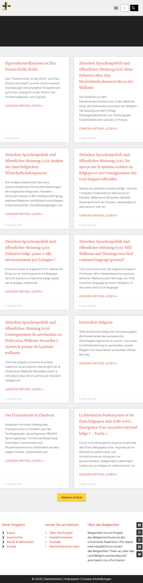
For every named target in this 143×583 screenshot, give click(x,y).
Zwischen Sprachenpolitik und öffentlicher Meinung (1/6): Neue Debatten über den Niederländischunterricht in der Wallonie (106, 75)
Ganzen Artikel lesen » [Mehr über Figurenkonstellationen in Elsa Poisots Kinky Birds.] (24, 106)
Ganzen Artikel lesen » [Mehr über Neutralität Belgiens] (98, 363)
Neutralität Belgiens (96, 322)
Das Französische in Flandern (29, 415)
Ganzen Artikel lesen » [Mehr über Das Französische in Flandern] (24, 461)
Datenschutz (53, 579)
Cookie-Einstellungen (96, 579)
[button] (116, 8)
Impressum (71, 579)
